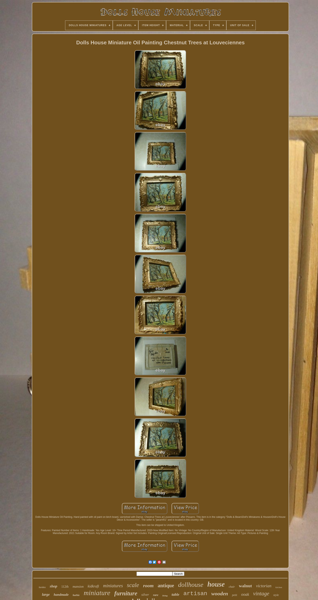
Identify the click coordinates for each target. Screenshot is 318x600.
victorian (263, 585)
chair (232, 586)
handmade (61, 595)
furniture (125, 593)
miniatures (113, 585)
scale (133, 585)
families (42, 587)
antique (166, 585)
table (175, 594)
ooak (245, 594)
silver (145, 595)
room (148, 585)
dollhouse (190, 584)
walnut (245, 585)
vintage (261, 593)
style (276, 595)
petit (234, 595)
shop (53, 586)
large (46, 595)
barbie (76, 595)
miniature (97, 593)
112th (65, 586)
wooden (219, 594)
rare (155, 595)
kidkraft (93, 586)
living (165, 595)
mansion (78, 586)
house (216, 584)
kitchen (278, 587)
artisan (195, 593)
